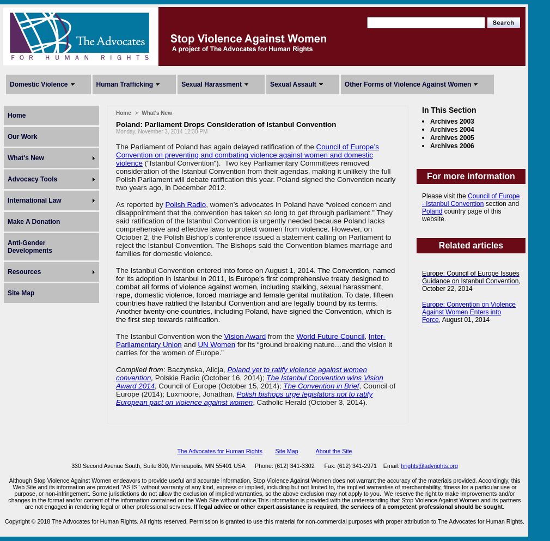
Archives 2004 (452, 129)
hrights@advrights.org (429, 466)
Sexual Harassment (211, 84)
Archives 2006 (452, 146)
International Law (35, 200)
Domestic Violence (39, 84)
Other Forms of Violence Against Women (408, 84)
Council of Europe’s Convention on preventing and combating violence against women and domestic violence (247, 155)
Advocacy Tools (32, 179)
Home (17, 115)
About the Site (334, 451)
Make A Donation (34, 222)
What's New (26, 158)
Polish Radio (185, 204)
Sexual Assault (293, 84)
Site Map (21, 293)
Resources (24, 272)
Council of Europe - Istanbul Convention (471, 200)
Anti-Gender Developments (30, 246)
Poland (432, 211)
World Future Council (330, 336)
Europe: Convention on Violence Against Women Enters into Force (469, 312)
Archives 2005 (452, 138)
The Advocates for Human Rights (219, 451)
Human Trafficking (125, 84)
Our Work (22, 137)
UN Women (216, 345)
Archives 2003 (452, 121)
